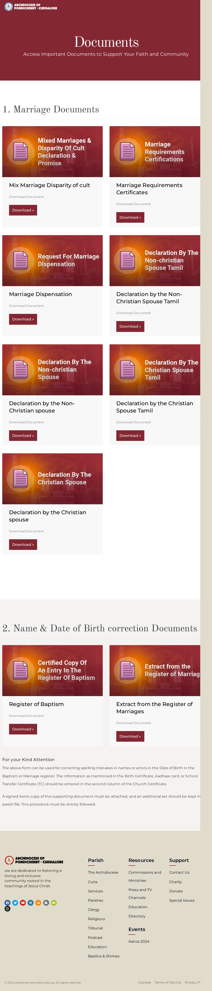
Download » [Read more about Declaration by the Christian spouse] (23, 544)
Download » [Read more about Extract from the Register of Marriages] (130, 736)
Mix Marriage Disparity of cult (49, 185)
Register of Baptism (36, 704)
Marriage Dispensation (40, 294)
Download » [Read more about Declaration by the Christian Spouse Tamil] (130, 435)
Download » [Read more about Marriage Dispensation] (23, 319)
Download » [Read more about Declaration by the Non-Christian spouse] (23, 435)
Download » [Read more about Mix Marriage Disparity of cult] (23, 210)
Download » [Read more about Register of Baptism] (23, 729)
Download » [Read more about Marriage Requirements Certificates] (130, 217)
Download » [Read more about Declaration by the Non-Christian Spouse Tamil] (130, 326)
